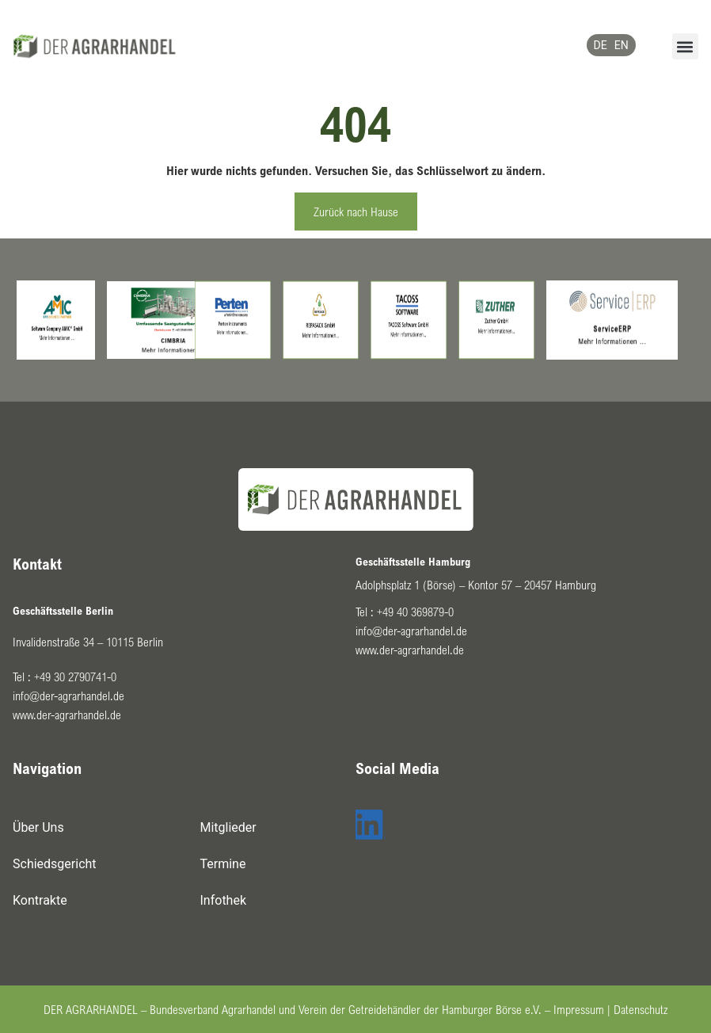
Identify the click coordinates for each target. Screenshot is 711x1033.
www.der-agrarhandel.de (67, 714)
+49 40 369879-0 (415, 611)
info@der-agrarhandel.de (68, 695)
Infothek (223, 900)
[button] (685, 46)
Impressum (578, 1009)
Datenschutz (640, 1009)
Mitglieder (228, 827)
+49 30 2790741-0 (75, 676)
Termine (223, 863)
